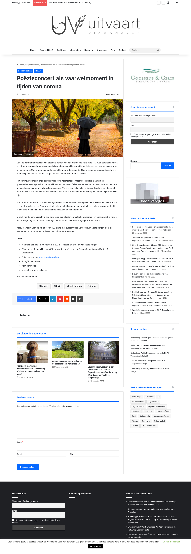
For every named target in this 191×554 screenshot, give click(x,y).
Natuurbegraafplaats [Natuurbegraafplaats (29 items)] (161, 416)
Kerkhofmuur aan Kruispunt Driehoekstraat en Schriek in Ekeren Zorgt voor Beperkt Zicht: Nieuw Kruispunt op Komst (152, 295)
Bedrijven (61, 50)
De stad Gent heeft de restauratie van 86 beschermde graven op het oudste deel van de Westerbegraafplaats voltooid (152, 284)
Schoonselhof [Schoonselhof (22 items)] (159, 421)
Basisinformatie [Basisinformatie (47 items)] (138, 402)
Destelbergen (75, 286)
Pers (113, 50)
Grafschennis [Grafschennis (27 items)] (145, 416)
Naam (20, 442)
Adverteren (102, 50)
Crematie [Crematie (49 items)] (135, 411)
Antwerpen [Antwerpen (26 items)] (149, 397)
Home (32, 50)
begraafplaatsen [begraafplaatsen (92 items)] (138, 406)
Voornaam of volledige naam (143, 115)
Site (71, 454)
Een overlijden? (46, 50)
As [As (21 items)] (159, 397)
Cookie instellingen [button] (171, 541)
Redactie (24, 315)
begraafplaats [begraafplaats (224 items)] (153, 402)
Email (133, 125)
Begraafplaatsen (32, 65)
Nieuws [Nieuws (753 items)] (135, 421)
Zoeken (134, 161)
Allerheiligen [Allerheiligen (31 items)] (136, 397)
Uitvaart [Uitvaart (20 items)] (135, 426)
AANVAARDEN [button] (95, 546)
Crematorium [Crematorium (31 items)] (148, 411)
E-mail (20, 454)
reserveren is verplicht (49, 257)
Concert (44, 286)
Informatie (74, 50)
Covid (58, 286)
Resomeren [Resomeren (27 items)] (146, 421)
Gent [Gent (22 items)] (134, 416)
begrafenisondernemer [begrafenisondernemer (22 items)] (157, 406)
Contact (122, 50)
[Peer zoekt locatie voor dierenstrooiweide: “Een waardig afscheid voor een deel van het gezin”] (32, 352)
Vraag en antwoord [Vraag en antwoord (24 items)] (149, 426)
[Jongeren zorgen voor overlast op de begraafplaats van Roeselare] (68, 349)
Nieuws (87, 50)
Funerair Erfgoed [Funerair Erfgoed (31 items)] (163, 411)
